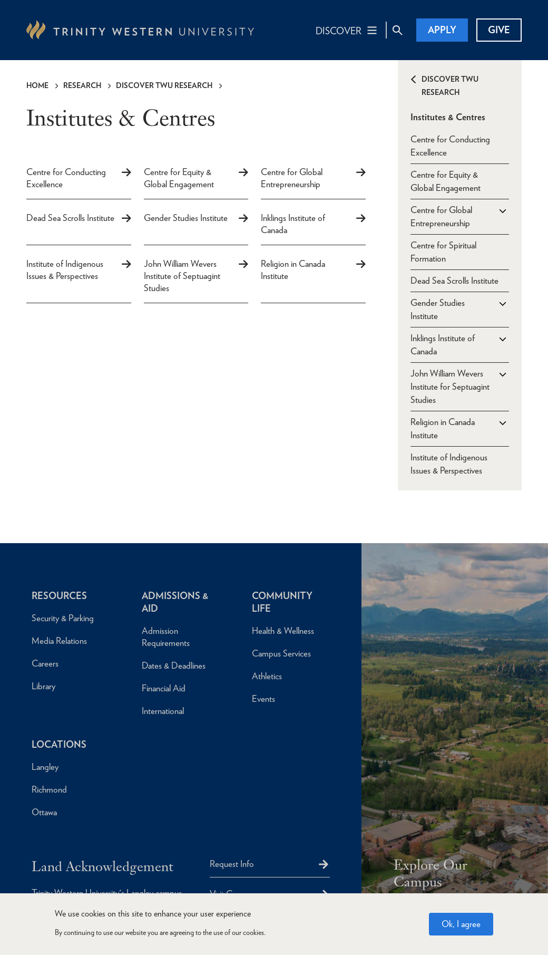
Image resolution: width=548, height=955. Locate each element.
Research (82, 85)
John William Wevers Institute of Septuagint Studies (182, 275)
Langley (45, 766)
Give (499, 29)
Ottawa (44, 812)
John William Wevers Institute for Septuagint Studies (450, 386)
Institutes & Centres (447, 117)
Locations (59, 744)
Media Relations (59, 640)
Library (43, 686)
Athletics (267, 676)
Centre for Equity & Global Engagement (179, 178)
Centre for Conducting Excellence (66, 178)
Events (263, 698)
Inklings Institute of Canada (293, 224)
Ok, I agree (461, 924)
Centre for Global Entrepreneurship (291, 178)
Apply (442, 29)
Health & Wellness (283, 630)
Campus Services (281, 653)
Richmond (49, 789)
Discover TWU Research (164, 85)
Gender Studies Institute (186, 218)
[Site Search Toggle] (397, 30)
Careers (45, 663)
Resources (59, 595)
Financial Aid (163, 688)
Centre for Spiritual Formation (443, 252)
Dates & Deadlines (174, 665)
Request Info (232, 863)
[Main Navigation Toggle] (346, 30)
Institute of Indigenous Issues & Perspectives (64, 269)
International (163, 711)
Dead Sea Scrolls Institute (70, 218)
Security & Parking (63, 618)
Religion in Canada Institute (293, 269)
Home (37, 85)
